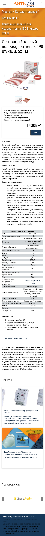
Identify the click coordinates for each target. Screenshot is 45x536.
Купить (36, 132)
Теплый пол (9, 18)
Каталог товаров (26, 11)
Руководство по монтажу (16, 338)
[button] (41, 57)
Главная (7, 11)
